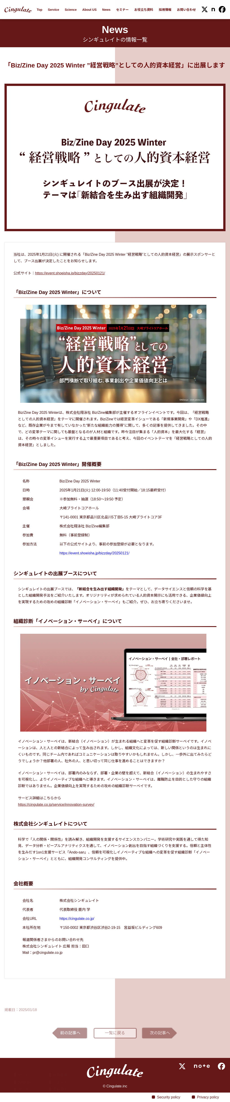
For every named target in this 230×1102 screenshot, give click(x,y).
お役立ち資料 (143, 9)
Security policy (168, 1097)
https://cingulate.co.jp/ (77, 919)
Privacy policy (208, 1097)
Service (53, 9)
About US (89, 9)
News (106, 9)
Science (71, 9)
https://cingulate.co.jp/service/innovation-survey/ (56, 804)
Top (39, 9)
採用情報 (165, 9)
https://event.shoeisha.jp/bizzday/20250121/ (70, 273)
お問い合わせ (186, 9)
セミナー (122, 9)
